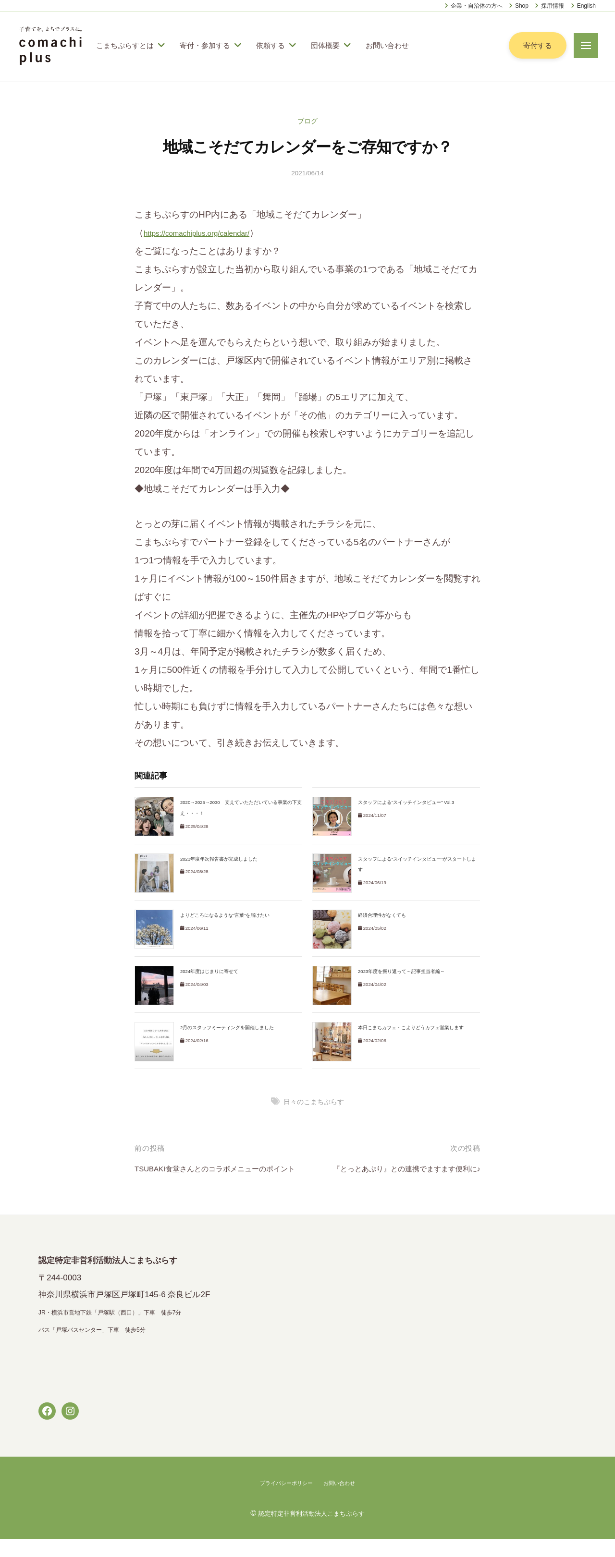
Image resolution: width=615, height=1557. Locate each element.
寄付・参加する (205, 45)
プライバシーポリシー (282, 1501)
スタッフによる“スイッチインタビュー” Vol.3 (411, 802)
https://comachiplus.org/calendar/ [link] (211, 233)
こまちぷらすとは (125, 45)
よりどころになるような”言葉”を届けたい (229, 915)
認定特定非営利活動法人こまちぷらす (311, 1530)
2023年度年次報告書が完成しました (223, 859)
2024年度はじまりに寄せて (212, 971)
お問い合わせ (387, 45)
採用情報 (552, 5)
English (586, 5)
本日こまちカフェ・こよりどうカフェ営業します (416, 1027)
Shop (522, 5)
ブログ (307, 120)
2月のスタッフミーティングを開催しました (231, 1027)
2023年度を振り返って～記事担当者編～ (406, 971)
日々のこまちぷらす (314, 1101)
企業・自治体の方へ (477, 5)
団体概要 (325, 45)
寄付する (536, 45)
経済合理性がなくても (384, 915)
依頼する (270, 45)
